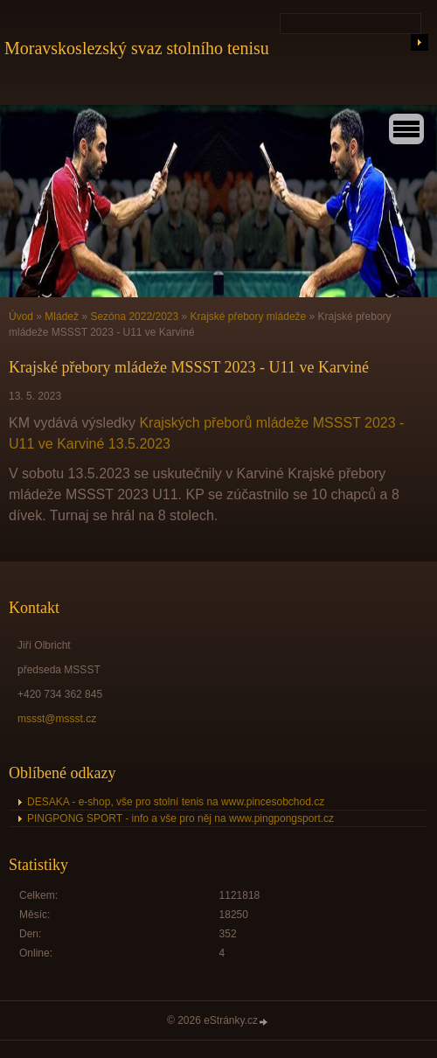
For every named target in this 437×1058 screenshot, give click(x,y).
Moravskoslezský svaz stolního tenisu (136, 48)
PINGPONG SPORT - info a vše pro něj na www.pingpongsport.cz (180, 818)
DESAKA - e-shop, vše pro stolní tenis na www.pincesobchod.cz (175, 802)
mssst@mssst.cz (56, 719)
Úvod (21, 316)
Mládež (62, 316)
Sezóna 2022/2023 (134, 316)
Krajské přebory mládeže (249, 316)
